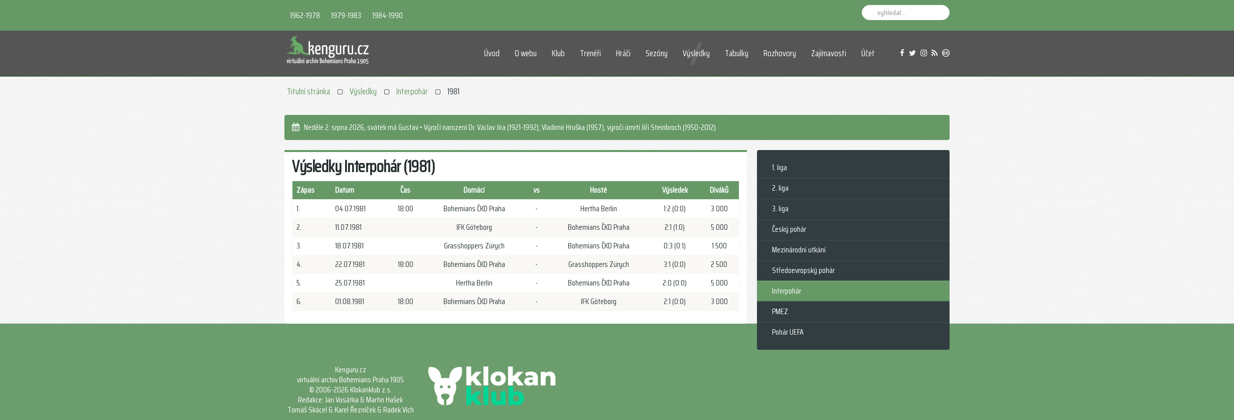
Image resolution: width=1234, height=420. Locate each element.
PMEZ (780, 311)
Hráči (623, 53)
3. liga (780, 208)
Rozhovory (779, 53)
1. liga (779, 167)
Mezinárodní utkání (799, 249)
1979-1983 (346, 15)
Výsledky (696, 53)
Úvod (492, 53)
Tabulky (736, 53)
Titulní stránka (308, 91)
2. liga (780, 188)
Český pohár (789, 229)
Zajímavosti (828, 53)
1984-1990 (387, 15)
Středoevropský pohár (803, 270)
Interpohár (412, 91)
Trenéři (590, 53)
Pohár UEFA (788, 332)
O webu (526, 53)
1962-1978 (305, 15)
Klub (558, 53)
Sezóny (657, 53)
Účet (868, 53)
